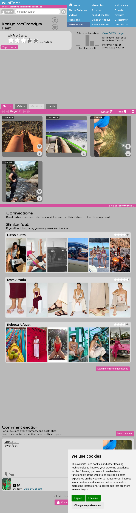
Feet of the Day (101, 15)
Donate (119, 10)
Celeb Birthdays (101, 20)
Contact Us (121, 24)
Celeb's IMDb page (113, 33)
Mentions (74, 20)
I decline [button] (93, 498)
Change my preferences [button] (87, 505)
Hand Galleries (100, 24)
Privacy (119, 15)
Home (76, 5)
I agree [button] (78, 498)
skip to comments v (121, 205)
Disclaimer (121, 20)
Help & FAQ (121, 5)
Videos (73, 15)
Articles (96, 10)
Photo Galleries (78, 10)
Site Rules (98, 5)
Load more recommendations (112, 368)
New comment (124, 433)
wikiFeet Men (76, 24)
